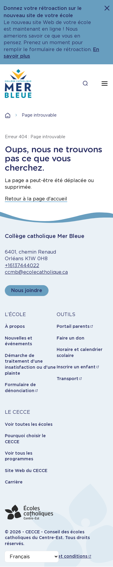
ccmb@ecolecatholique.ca (36, 272)
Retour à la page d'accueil (36, 199)
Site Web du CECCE (26, 470)
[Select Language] (32, 556)
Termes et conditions (64, 556)
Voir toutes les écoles (28, 424)
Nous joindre (26, 290)
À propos (15, 326)
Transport (67, 378)
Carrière (14, 482)
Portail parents (73, 326)
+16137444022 (22, 265)
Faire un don (70, 338)
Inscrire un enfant (76, 366)
